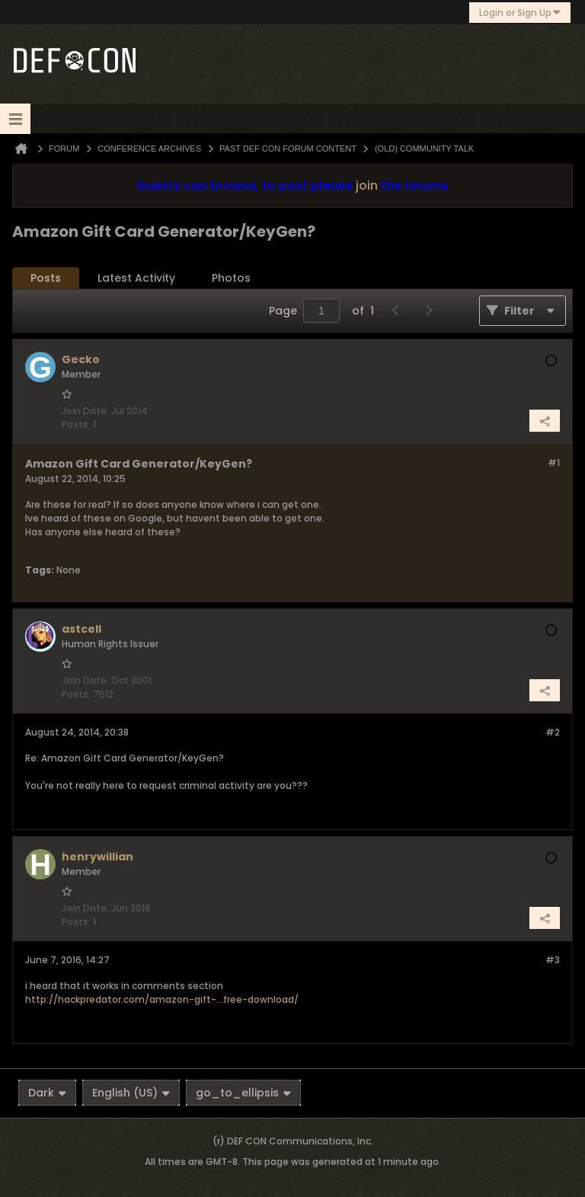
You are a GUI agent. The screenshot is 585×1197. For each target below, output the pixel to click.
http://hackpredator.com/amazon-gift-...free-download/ (162, 999)
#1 (554, 462)
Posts (45, 278)
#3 (552, 959)
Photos (231, 278)
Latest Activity (136, 278)
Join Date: (85, 410)
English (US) (131, 1092)
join (367, 185)
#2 (552, 732)
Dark (47, 1092)
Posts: (76, 424)
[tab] (45, 278)
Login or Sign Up (520, 12)
